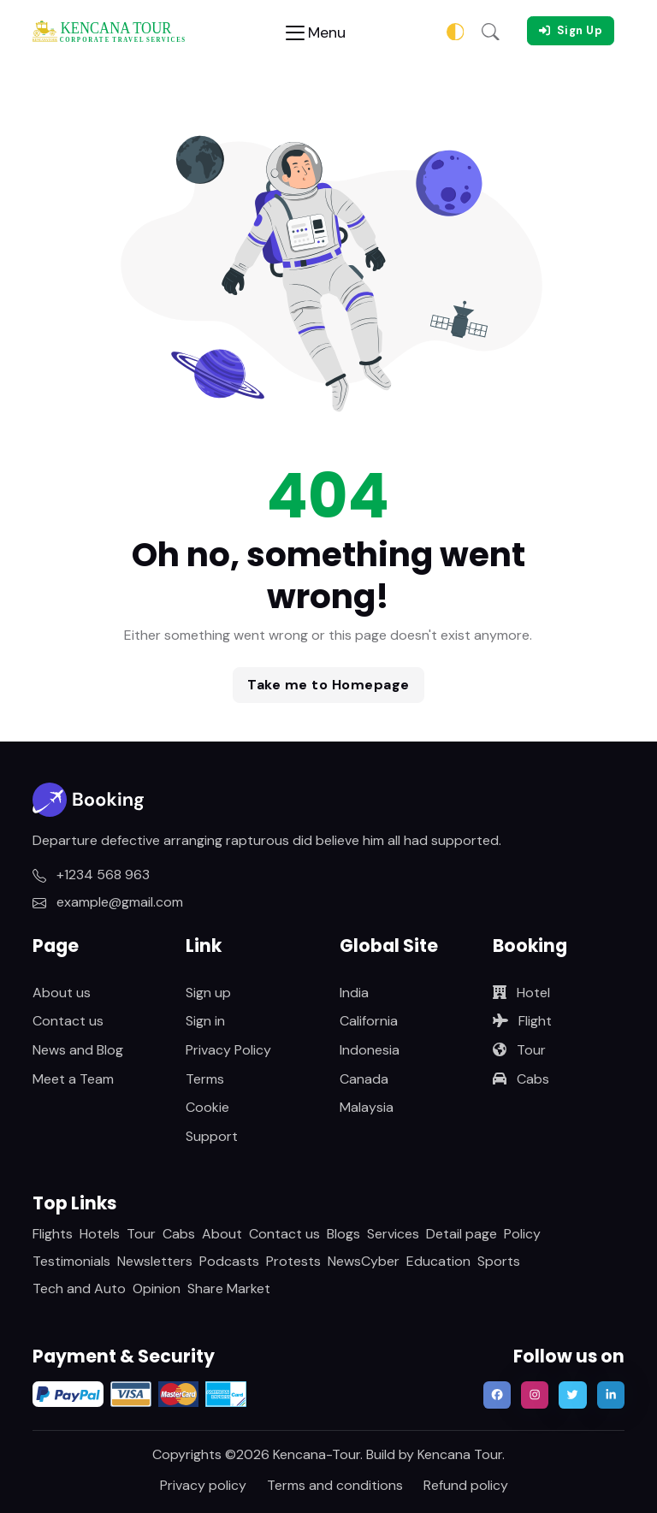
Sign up (208, 993)
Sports (498, 1261)
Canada (364, 1079)
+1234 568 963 (91, 875)
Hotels (100, 1234)
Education (438, 1261)
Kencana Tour (459, 1454)
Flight (522, 1021)
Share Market (228, 1288)
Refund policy (465, 1485)
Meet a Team (73, 1079)
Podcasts (229, 1261)
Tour (519, 1050)
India (354, 993)
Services (393, 1234)
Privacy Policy (228, 1050)
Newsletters (154, 1261)
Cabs (521, 1079)
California (369, 1021)
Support (212, 1136)
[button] (490, 31)
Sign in (205, 1021)
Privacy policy (203, 1485)
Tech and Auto (79, 1288)
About (222, 1234)
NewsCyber (364, 1261)
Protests (293, 1261)
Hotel (521, 993)
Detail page (461, 1234)
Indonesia (370, 1050)
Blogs (343, 1234)
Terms (205, 1079)
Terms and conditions (335, 1485)
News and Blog (78, 1050)
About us (62, 993)
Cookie (207, 1107)
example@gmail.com (108, 902)
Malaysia (367, 1107)
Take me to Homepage (328, 685)
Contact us (68, 1021)
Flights (53, 1234)
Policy (522, 1234)
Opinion (157, 1288)
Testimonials (71, 1261)
